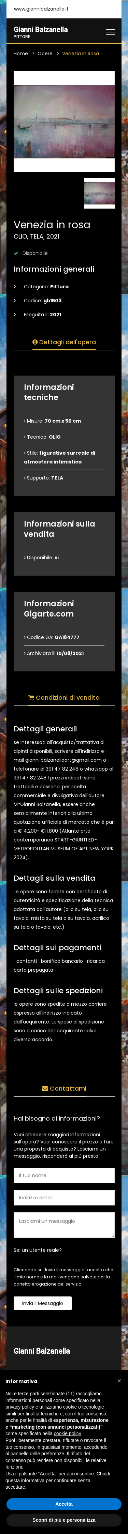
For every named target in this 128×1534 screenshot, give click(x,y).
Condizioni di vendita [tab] (64, 698)
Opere (45, 53)
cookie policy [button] (67, 1433)
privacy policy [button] (19, 1407)
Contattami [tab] (64, 1088)
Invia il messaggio (42, 1303)
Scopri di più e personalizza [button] (63, 1520)
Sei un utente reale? (38, 1250)
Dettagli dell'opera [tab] (64, 342)
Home (21, 53)
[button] (119, 1380)
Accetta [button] (64, 1504)
